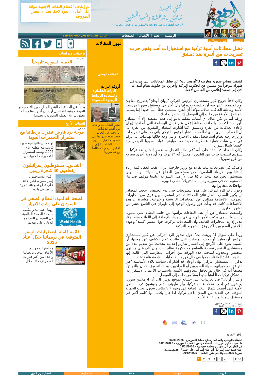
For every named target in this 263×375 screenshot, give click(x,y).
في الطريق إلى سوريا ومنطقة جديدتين (219, 346)
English (92, 35)
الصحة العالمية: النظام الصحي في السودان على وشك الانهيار (52, 201)
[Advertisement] (52, 296)
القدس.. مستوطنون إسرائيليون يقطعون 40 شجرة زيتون (52, 168)
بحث (158, 35)
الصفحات (130, 35)
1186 (238, 359)
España (68, 35)
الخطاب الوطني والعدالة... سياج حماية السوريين (214, 340)
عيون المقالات (218, 40)
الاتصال (146, 35)
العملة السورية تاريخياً (52, 61)
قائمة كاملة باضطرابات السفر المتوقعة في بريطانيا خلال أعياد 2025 (52, 237)
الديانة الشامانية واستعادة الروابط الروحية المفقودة (104, 95)
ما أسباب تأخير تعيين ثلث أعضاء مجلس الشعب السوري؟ (209, 343)
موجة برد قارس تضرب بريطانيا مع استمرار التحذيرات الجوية (52, 135)
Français (80, 35)
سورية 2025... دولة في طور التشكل (220, 353)
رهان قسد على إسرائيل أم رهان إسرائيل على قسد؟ (211, 349)
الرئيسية (172, 35)
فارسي (103, 35)
